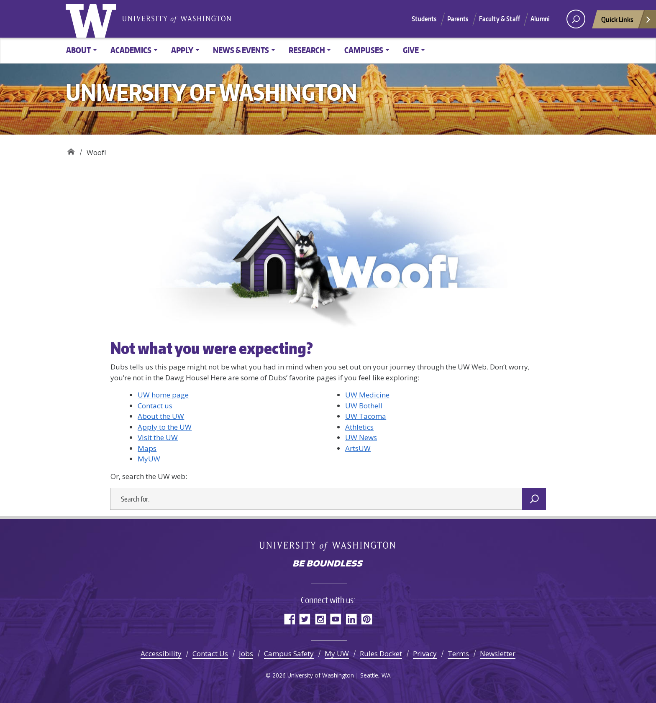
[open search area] (575, 19)
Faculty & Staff (499, 19)
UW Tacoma (365, 416)
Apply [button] (182, 50)
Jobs (246, 653)
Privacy (425, 653)
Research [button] (307, 50)
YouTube (335, 618)
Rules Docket (381, 653)
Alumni (540, 19)
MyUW (149, 459)
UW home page (163, 395)
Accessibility (161, 653)
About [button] (78, 50)
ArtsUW (358, 448)
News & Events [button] (241, 50)
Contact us (155, 405)
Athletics (359, 427)
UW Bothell (363, 405)
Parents (458, 19)
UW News (361, 437)
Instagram (320, 618)
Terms (458, 653)
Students (424, 19)
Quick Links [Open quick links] (626, 21)
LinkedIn (351, 618)
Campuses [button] (363, 50)
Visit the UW (158, 437)
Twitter (304, 618)
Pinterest (366, 618)
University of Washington (93, 19)
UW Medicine (367, 395)
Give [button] (411, 50)
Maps (147, 448)
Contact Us (210, 653)
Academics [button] (130, 50)
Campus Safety (289, 653)
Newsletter (497, 653)
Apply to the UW (165, 427)
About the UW (161, 416)
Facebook (289, 618)
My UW (337, 653)
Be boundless (328, 564)
